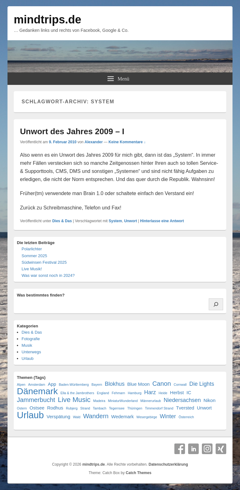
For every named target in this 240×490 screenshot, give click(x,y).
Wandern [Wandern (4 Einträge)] (95, 416)
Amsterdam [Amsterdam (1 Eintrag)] (36, 384)
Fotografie (31, 338)
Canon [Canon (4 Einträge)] (161, 383)
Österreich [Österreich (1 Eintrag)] (186, 417)
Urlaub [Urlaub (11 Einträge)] (30, 415)
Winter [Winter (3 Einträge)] (168, 416)
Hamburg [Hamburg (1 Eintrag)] (135, 393)
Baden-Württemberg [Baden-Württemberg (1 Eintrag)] (74, 384)
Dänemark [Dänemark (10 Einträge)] (37, 391)
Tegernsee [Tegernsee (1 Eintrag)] (117, 408)
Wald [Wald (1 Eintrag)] (76, 417)
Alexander (94, 142)
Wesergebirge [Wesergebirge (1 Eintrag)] (147, 417)
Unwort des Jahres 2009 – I (72, 131)
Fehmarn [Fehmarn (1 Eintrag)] (118, 393)
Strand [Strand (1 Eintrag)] (85, 408)
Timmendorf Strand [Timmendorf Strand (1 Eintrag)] (159, 408)
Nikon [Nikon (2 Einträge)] (209, 400)
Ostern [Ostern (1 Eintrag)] (22, 408)
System (115, 221)
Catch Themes (138, 473)
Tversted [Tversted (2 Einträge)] (185, 407)
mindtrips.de (47, 19)
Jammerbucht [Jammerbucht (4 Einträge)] (36, 400)
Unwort (130, 221)
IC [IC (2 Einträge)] (189, 392)
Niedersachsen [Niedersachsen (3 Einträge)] (182, 400)
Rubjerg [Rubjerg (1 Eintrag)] (72, 408)
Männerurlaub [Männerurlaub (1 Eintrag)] (150, 401)
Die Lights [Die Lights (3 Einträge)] (201, 384)
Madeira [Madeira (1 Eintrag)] (99, 401)
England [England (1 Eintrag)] (103, 393)
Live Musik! (32, 269)
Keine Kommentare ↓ (127, 142)
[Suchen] (216, 304)
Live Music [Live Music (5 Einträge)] (74, 399)
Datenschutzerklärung (168, 464)
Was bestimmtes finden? (41, 295)
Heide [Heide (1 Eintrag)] (163, 393)
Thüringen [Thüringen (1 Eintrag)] (134, 408)
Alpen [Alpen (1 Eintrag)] (21, 384)
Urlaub (27, 358)
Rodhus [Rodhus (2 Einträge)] (55, 407)
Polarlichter (32, 249)
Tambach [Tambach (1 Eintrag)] (99, 408)
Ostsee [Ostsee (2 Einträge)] (37, 407)
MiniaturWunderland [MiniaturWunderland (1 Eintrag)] (123, 401)
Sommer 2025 (34, 255)
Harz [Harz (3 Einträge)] (150, 392)
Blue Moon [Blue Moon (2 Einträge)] (138, 384)
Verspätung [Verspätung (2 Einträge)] (58, 416)
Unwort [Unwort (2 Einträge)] (204, 407)
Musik (27, 345)
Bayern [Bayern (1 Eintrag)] (97, 384)
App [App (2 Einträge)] (52, 384)
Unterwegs (31, 352)
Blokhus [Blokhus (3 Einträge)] (114, 384)
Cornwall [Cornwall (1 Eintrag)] (180, 384)
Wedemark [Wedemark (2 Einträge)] (122, 416)
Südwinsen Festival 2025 (44, 262)
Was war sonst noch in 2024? (48, 275)
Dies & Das (62, 221)
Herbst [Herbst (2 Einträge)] (177, 392)
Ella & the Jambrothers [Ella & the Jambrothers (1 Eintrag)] (77, 393)
